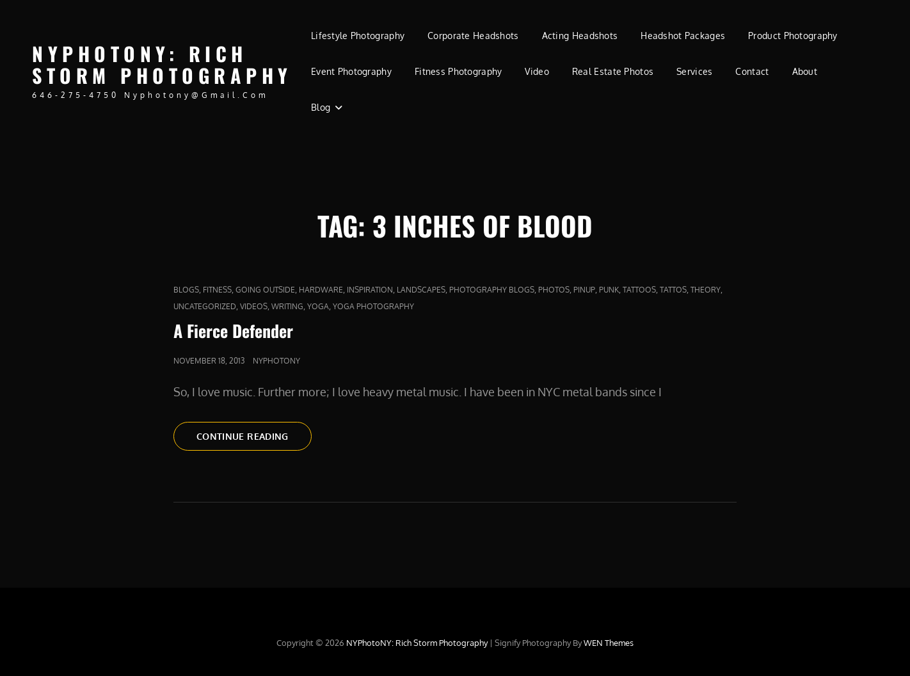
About (804, 71)
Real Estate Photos (612, 71)
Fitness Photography (458, 71)
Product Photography (793, 35)
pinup (584, 289)
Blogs (186, 289)
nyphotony (276, 361)
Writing (287, 306)
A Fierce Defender (233, 330)
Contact (752, 71)
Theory (705, 289)
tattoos (639, 289)
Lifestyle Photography (357, 35)
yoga (318, 306)
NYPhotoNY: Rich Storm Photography (162, 64)
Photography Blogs (491, 289)
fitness (217, 289)
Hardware (321, 289)
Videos (253, 306)
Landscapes (421, 289)
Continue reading (254, 440)
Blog (320, 107)
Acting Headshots (580, 35)
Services (694, 71)
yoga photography (373, 306)
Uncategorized (204, 306)
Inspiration (370, 289)
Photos (554, 289)
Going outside (265, 289)
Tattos (673, 289)
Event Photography (351, 71)
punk (609, 289)
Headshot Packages (683, 35)
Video (536, 71)
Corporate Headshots (473, 35)
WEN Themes (609, 643)
